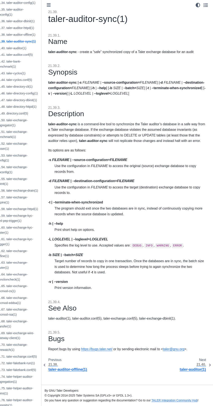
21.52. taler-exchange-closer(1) (24, 146)
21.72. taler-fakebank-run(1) (27, 363)
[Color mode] (198, 5)
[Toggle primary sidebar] (60, 5)
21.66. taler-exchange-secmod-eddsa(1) (24, 300)
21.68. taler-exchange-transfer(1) (24, 324)
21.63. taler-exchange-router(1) (24, 265)
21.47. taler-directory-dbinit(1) (29, 100)
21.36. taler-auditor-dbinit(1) (27, 21)
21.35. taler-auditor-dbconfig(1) (22, 12)
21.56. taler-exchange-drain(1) (29, 190)
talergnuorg (185, 354)
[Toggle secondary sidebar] (206, 5)
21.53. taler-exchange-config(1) (24, 158)
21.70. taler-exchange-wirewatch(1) (24, 347)
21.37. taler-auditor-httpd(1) (27, 28)
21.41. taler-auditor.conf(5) (27, 54)
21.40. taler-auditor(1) (23, 48)
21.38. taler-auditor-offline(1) (28, 34)
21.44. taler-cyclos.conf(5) (26, 80)
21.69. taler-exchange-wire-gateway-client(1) (27, 335)
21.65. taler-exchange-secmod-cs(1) (24, 288)
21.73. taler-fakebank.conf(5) (28, 370)
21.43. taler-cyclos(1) (23, 73)
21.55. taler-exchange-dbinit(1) (24, 181)
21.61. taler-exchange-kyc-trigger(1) (27, 241)
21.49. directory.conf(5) (24, 113)
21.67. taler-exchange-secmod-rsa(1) (24, 312)
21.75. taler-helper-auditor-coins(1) (27, 391)
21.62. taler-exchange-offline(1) (24, 253)
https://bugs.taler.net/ (108, 354)
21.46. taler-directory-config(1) (29, 93)
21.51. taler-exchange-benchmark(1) (24, 134)
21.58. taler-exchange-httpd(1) (29, 209)
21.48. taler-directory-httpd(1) (28, 106)
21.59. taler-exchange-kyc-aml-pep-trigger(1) (27, 218)
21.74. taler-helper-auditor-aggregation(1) (27, 379)
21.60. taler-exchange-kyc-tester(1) (27, 230)
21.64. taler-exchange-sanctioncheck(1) (24, 277)
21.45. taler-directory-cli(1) (26, 86)
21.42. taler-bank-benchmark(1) (21, 64)
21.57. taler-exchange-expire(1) (24, 200)
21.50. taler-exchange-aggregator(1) (24, 123)
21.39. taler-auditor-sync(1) (28, 41)
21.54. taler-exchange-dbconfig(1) (24, 169)
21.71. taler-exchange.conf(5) (29, 356)
